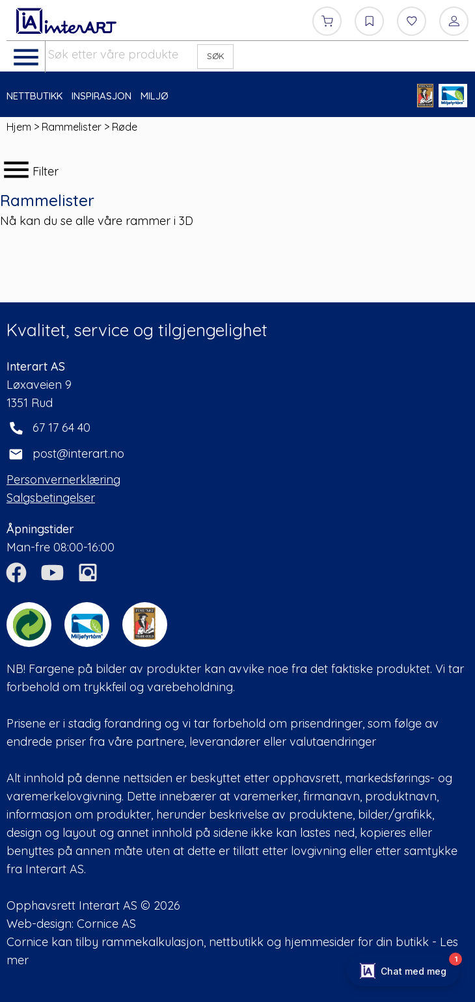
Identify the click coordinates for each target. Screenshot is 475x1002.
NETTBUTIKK (34, 96)
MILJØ (155, 96)
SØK (215, 56)
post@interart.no (78, 453)
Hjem (19, 126)
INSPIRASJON (101, 96)
